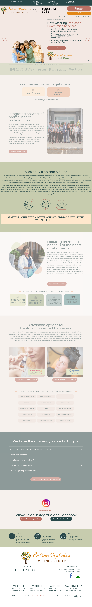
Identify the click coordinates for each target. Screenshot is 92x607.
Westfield (35, 2)
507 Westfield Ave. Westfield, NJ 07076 (55, 589)
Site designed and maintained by (69, 596)
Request (79, 8)
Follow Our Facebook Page (61, 519)
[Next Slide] (88, 40)
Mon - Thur (63, 569)
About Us (41, 17)
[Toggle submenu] (44, 16)
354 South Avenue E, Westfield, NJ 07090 (18, 589)
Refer (79, 13)
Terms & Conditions (48, 595)
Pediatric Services (64, 17)
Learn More (56, 48)
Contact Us (87, 17)
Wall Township (38, 4)
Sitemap (34, 595)
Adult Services (52, 17)
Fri (66, 571)
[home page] (16, 10)
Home (34, 17)
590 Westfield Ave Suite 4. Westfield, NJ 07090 (37, 589)
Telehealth (54, 4)
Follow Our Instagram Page (31, 519)
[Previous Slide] (4, 40)
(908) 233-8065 (49, 10)
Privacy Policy (39, 595)
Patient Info (77, 17)
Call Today (34, 10)
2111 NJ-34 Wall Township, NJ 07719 (73, 589)
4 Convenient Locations (15, 1)
